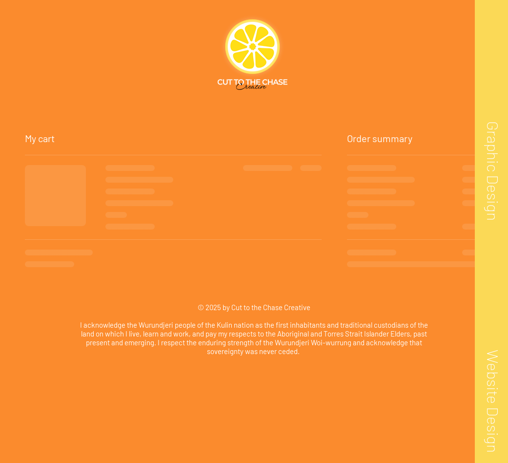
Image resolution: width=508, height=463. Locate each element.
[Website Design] (493, 400)
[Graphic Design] (493, 171)
